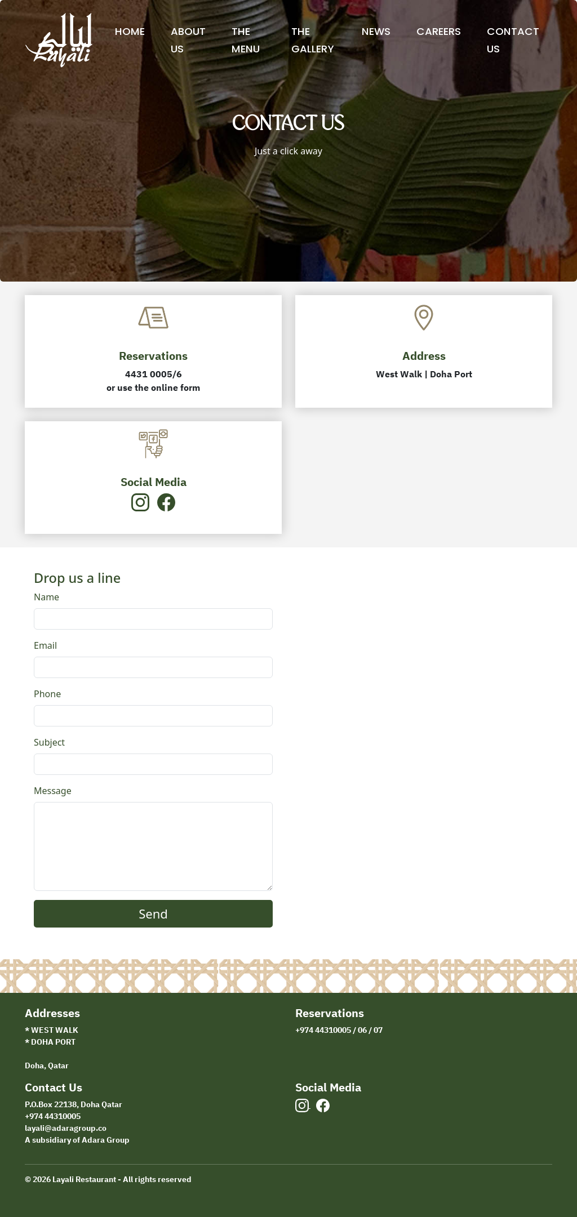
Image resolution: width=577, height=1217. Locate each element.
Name (46, 597)
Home (130, 31)
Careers (438, 31)
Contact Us (513, 40)
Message (53, 790)
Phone (47, 694)
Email (45, 645)
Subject (49, 742)
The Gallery (312, 40)
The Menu (246, 40)
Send (153, 913)
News (376, 31)
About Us (188, 40)
